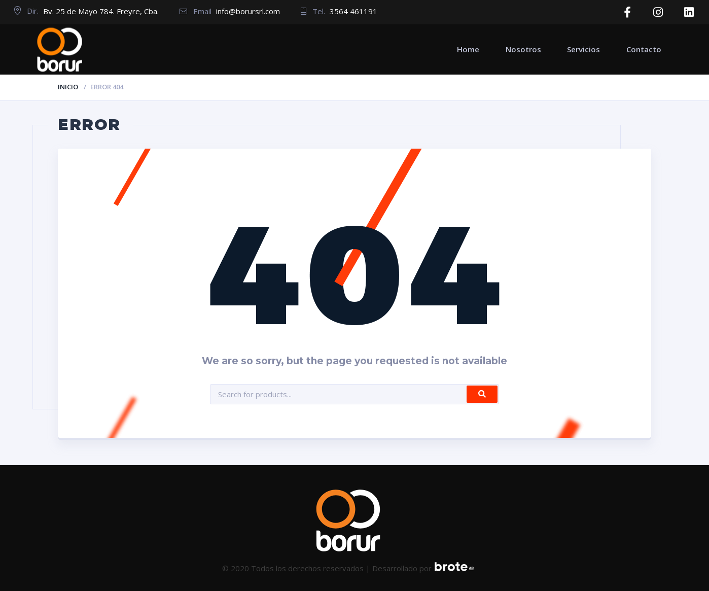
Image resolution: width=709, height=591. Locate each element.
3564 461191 (353, 11)
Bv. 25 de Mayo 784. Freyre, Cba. (101, 11)
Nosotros (523, 48)
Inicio (68, 85)
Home (468, 48)
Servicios (583, 48)
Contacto (643, 48)
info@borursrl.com (248, 11)
